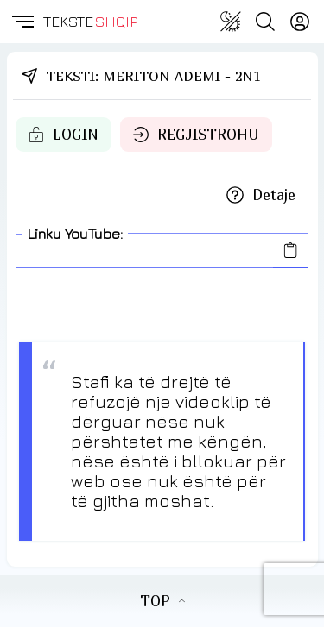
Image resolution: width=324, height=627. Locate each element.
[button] (21, 21)
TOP (162, 601)
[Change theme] (230, 21)
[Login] (300, 21)
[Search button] (265, 21)
